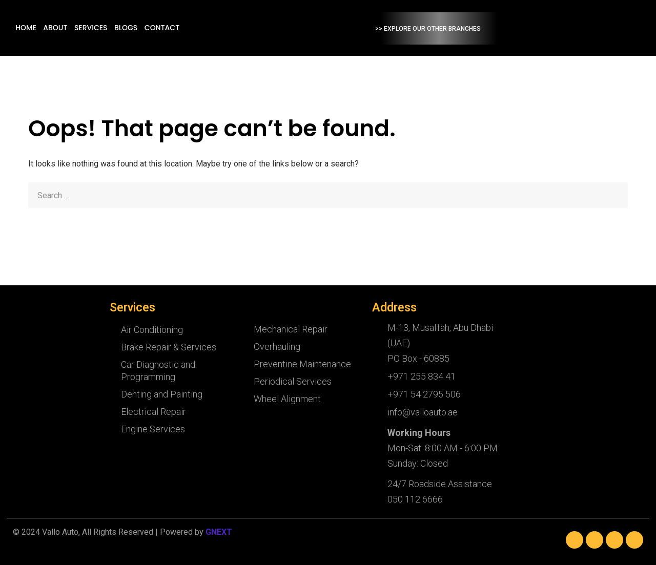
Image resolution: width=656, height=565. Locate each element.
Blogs (194, 28)
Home (97, 28)
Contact (229, 28)
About (125, 28)
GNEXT (219, 532)
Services (160, 28)
